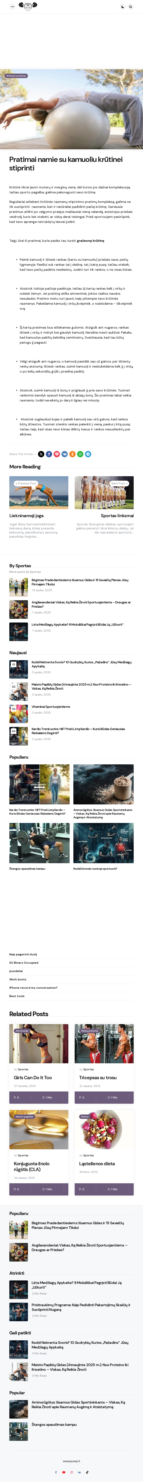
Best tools (17, 996)
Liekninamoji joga (26, 515)
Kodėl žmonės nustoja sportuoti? (95, 869)
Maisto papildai (24, 1116)
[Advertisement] (71, 41)
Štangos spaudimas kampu (27, 869)
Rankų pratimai (89, 1030)
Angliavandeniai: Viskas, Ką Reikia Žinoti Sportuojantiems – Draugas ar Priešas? (81, 604)
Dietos (85, 1116)
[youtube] (64, 1473)
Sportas (23, 1069)
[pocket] (57, 454)
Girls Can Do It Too (33, 1078)
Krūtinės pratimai (16, 75)
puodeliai (16, 971)
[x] (41, 454)
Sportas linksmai (117, 515)
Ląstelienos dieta (97, 1164)
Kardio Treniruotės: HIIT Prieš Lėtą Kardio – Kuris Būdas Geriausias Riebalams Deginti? (78, 731)
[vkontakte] (64, 454)
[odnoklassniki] (72, 454)
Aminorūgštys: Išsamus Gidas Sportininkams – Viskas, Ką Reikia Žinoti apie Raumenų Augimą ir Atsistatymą (102, 813)
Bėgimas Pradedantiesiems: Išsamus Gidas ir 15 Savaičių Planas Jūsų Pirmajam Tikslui (80, 582)
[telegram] (88, 454)
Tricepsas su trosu (98, 1078)
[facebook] (49, 454)
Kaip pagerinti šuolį (23, 954)
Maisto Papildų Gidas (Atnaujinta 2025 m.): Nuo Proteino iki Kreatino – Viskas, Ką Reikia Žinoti (81, 686)
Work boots (17, 979)
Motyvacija (22, 1030)
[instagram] (71, 1473)
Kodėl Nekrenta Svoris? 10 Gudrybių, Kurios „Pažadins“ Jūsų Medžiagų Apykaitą (81, 664)
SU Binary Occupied (23, 963)
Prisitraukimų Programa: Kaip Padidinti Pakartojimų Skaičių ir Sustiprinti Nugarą (81, 1308)
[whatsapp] (80, 454)
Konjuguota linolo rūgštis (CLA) (32, 1167)
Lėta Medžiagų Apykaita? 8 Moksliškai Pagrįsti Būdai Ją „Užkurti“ (77, 625)
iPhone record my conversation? (33, 988)
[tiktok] (87, 1473)
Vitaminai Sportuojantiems (51, 707)
